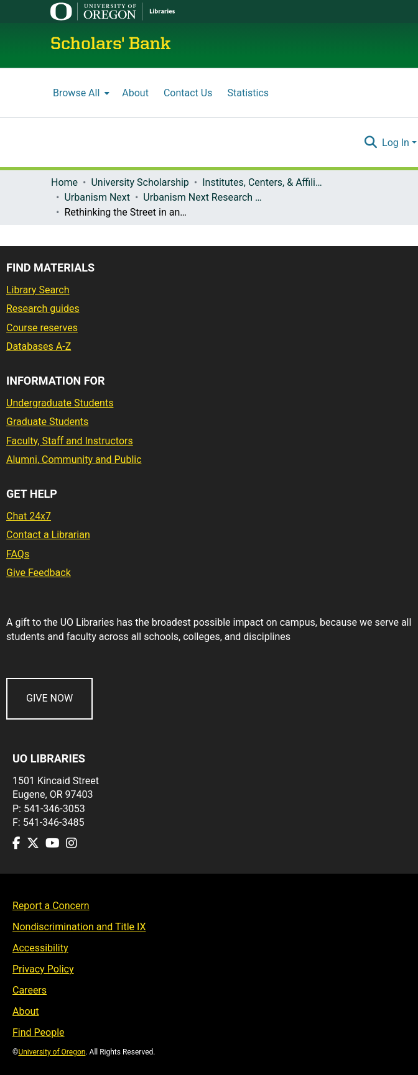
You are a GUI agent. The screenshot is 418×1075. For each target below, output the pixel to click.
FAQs (17, 554)
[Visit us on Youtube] (52, 843)
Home (64, 182)
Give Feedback (38, 573)
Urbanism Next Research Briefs (205, 197)
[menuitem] (79, 92)
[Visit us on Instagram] (71, 843)
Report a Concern (51, 906)
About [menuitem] (135, 93)
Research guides (43, 308)
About (25, 1011)
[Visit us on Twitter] (33, 843)
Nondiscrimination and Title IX (79, 927)
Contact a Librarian (48, 535)
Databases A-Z (38, 346)
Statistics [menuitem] (248, 93)
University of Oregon (51, 1052)
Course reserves (42, 328)
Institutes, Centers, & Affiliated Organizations (264, 182)
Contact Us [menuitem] (188, 93)
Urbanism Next (97, 197)
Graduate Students (47, 422)
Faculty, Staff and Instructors (69, 441)
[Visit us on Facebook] (16, 843)
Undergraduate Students (59, 403)
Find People (38, 1032)
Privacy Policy (43, 969)
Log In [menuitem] (395, 143)
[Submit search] (370, 142)
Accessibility (40, 948)
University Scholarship (139, 182)
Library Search (38, 290)
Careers (29, 990)
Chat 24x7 (28, 516)
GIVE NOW (49, 698)
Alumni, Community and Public (74, 459)
